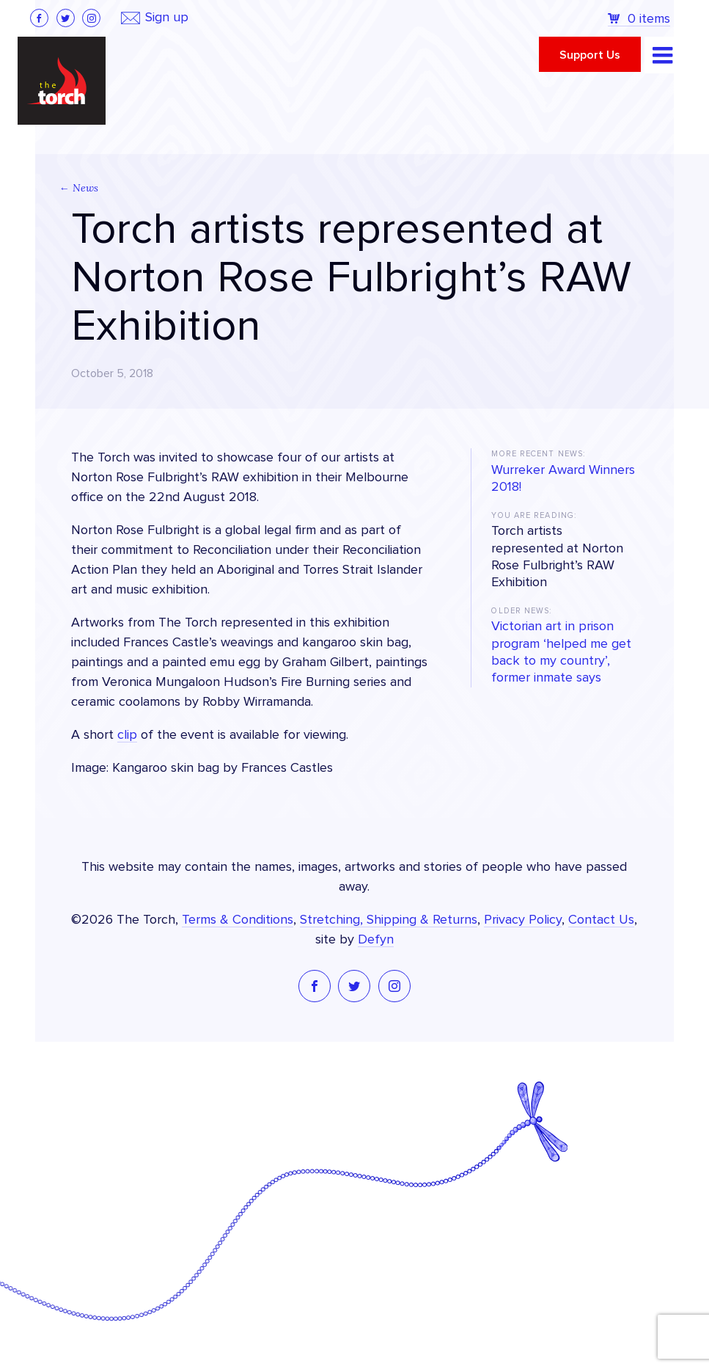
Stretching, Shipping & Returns (388, 920)
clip (127, 735)
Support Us (589, 55)
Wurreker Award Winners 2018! (563, 479)
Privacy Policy (523, 920)
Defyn (376, 939)
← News (78, 187)
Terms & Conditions (237, 920)
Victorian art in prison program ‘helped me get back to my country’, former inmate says (561, 652)
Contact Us (601, 920)
